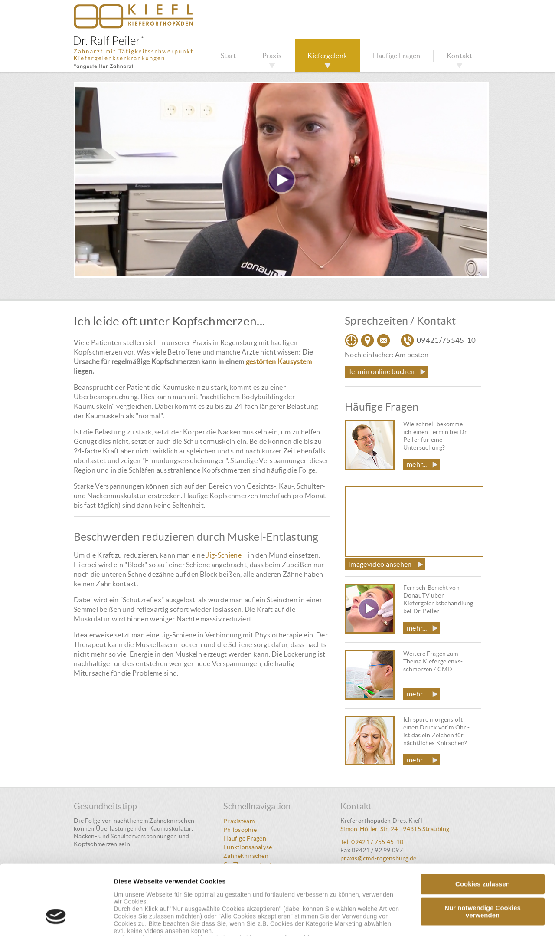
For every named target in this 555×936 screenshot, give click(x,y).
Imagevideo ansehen (380, 564)
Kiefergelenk (327, 55)
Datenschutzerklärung (294, 878)
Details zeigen (465, 919)
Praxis (272, 55)
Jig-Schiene (224, 555)
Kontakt (459, 55)
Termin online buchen (381, 371)
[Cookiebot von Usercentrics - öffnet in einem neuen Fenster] (56, 919)
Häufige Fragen (396, 55)
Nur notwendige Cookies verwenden (482, 851)
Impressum (226, 885)
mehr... (417, 464)
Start (228, 55)
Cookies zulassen (482, 824)
